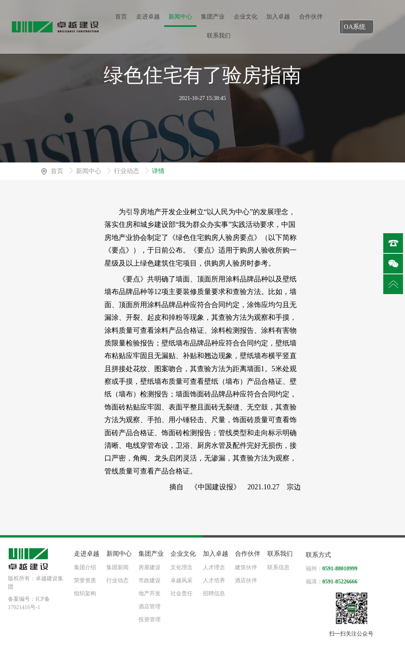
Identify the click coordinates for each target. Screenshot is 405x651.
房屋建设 (149, 567)
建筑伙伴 (246, 567)
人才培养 (214, 580)
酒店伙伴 (246, 580)
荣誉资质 (85, 580)
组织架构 (85, 593)
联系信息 (278, 567)
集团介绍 (85, 567)
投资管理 (149, 620)
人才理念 (214, 567)
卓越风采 (181, 580)
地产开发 (149, 593)
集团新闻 (117, 567)
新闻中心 (89, 171)
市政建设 (149, 580)
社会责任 (181, 593)
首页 (58, 171)
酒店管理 (149, 606)
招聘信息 (214, 593)
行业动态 (127, 171)
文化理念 (181, 567)
